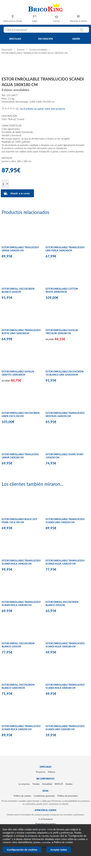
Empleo (68, 784)
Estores (21, 50)
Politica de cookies (63, 842)
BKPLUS (59, 784)
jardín (76, 39)
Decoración (7, 50)
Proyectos (40, 772)
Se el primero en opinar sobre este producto (42, 109)
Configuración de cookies (22, 849)
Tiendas (36, 784)
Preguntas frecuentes (45, 824)
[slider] (8, 108)
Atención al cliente (78, 21)
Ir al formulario (45, 819)
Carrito (56, 21)
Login (34, 21)
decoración (45, 39)
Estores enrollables (38, 50)
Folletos (51, 772)
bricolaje (15, 39)
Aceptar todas (58, 849)
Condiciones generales (44, 796)
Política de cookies (22, 796)
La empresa (24, 784)
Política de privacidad (67, 796)
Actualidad (47, 784)
